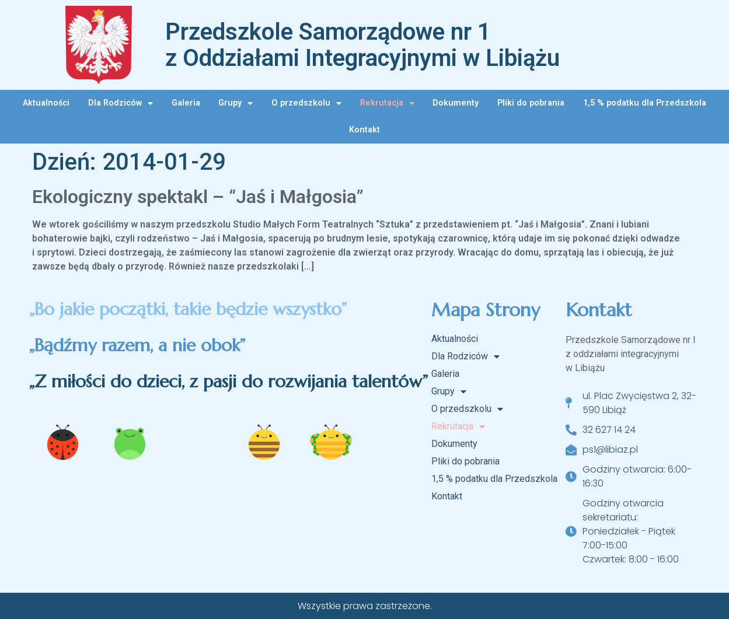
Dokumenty (455, 103)
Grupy (235, 103)
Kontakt (364, 130)
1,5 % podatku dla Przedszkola (644, 103)
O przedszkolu (306, 103)
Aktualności (46, 103)
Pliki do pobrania (530, 103)
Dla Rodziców (120, 103)
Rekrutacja (387, 103)
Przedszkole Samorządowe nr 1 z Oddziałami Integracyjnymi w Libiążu (362, 45)
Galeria (186, 103)
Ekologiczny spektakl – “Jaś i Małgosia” (198, 197)
